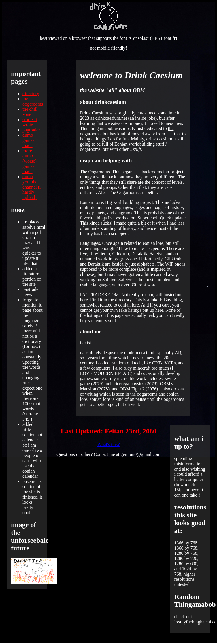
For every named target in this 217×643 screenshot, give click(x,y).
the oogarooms (32, 101)
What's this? (108, 444)
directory (30, 93)
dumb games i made (29, 140)
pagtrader (31, 129)
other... (130, 149)
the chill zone (29, 112)
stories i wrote (29, 122)
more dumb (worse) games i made (29, 161)
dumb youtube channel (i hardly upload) (31, 187)
